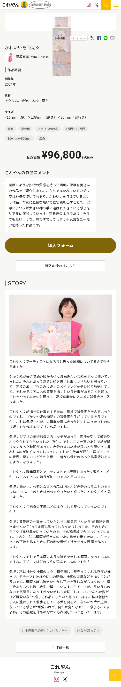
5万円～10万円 (75, 129)
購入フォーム (61, 245)
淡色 (42, 138)
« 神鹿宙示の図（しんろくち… (45, 630)
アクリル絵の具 (48, 129)
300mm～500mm (19, 138)
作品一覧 (62, 647)
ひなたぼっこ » (88, 630)
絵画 (11, 129)
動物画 (25, 129)
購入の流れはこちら (60, 265)
